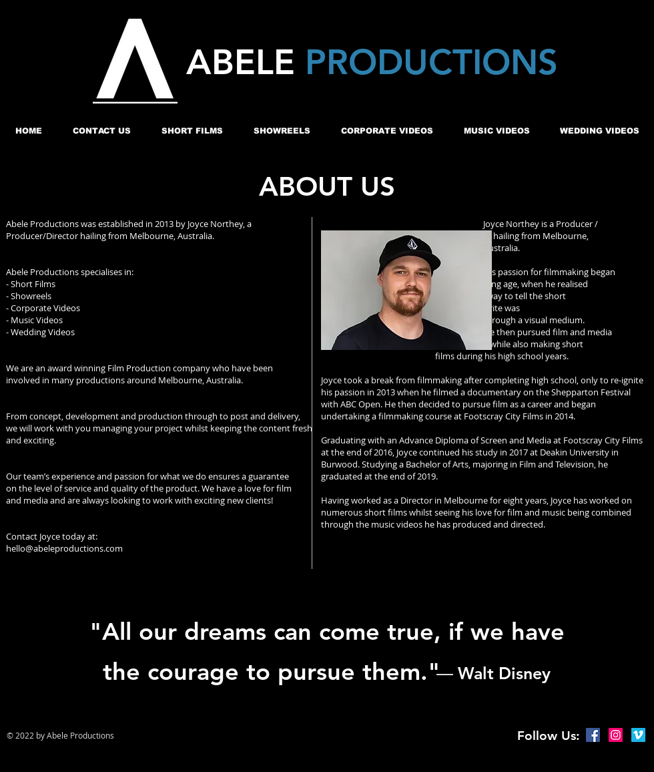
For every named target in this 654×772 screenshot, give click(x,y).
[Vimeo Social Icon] (638, 735)
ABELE (245, 62)
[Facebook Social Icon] (593, 735)
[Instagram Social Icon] (616, 735)
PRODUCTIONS (431, 62)
